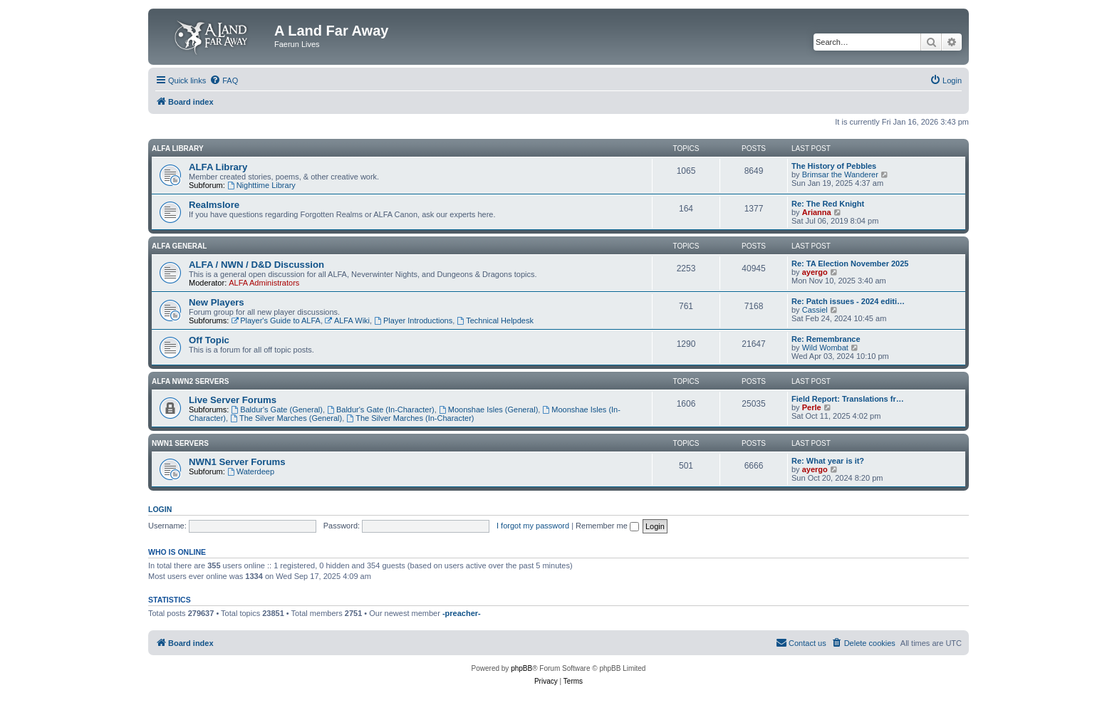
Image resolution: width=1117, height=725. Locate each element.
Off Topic (209, 340)
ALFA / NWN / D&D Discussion (256, 264)
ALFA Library (178, 148)
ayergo (815, 272)
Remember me (607, 525)
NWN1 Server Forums (237, 462)
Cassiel (815, 310)
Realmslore (214, 204)
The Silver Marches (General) (286, 418)
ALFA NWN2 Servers (190, 381)
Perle (811, 407)
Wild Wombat (825, 347)
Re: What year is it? (827, 461)
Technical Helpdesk (495, 320)
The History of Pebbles (833, 166)
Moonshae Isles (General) (488, 409)
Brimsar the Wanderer (840, 174)
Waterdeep (250, 471)
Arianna (816, 212)
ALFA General (179, 246)
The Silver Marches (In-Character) (410, 418)
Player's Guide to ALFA (276, 320)
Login (160, 509)
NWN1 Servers (180, 443)
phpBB (521, 668)
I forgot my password (533, 525)
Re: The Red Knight (827, 203)
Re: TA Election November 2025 (849, 263)
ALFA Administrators (264, 282)
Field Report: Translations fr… (847, 399)
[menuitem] (223, 80)
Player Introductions (413, 320)
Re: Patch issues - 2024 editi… (848, 301)
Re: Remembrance (826, 339)
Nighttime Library (261, 185)
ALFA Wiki (347, 320)
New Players (216, 302)
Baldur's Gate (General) (277, 409)
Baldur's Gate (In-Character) (381, 409)
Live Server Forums (232, 400)
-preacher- (461, 613)
